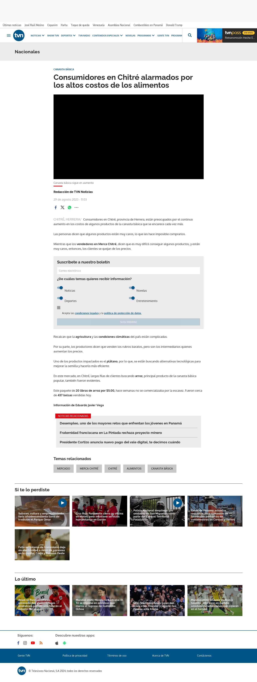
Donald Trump (174, 25)
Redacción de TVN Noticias (73, 192)
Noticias (38, 35)
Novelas (130, 35)
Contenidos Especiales (107, 35)
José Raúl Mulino (34, 25)
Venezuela (99, 25)
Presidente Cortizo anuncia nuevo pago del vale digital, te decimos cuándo (120, 442)
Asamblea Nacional (119, 25)
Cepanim (52, 25)
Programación (180, 35)
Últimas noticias (12, 25)
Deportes (68, 35)
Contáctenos (204, 655)
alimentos (134, 468)
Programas (146, 35)
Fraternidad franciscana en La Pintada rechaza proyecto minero (111, 433)
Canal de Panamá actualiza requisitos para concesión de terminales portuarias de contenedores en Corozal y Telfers (213, 515)
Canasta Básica (162, 468)
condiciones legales (87, 313)
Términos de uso (116, 655)
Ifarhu (64, 25)
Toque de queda (80, 25)
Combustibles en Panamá (148, 25)
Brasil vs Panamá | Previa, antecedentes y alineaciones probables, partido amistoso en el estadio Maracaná (40, 605)
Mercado (63, 468)
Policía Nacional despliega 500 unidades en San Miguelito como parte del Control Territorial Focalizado (154, 515)
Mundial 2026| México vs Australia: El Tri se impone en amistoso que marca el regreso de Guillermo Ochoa (99, 605)
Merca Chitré (89, 468)
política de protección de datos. (123, 313)
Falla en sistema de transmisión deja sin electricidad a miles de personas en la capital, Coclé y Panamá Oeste (41, 550)
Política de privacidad (75, 655)
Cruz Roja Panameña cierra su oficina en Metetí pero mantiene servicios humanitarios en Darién (99, 516)
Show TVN (53, 35)
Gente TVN (163, 35)
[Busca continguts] (189, 35)
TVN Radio (84, 35)
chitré (112, 468)
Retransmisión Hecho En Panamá (240, 37)
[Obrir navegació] (8, 35)
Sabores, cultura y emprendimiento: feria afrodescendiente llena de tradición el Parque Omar (41, 516)
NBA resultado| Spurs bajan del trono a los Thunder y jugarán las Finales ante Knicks (154, 606)
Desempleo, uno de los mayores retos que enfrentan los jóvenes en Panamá (121, 423)
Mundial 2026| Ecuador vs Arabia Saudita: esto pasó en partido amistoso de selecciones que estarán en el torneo (215, 605)
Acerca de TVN (160, 655)
